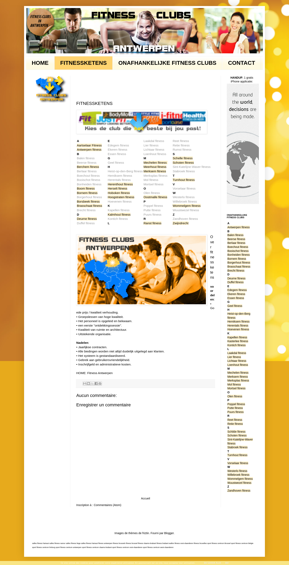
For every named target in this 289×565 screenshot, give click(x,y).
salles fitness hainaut (40, 543)
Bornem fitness (87, 193)
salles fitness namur (57, 543)
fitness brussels (119, 543)
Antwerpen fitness (89, 149)
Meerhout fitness (154, 166)
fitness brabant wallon (165, 543)
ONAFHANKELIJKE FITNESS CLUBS (167, 63)
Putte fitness (235, 408)
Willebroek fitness (238, 474)
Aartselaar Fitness (89, 145)
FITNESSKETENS (83, 63)
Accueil (145, 498)
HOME (40, 63)
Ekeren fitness (236, 294)
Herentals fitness (237, 325)
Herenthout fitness (120, 184)
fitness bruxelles (200, 543)
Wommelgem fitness (186, 205)
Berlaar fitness (236, 242)
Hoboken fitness (119, 193)
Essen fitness (235, 298)
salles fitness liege (73, 543)
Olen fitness (234, 396)
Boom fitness (86, 188)
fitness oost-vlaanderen (184, 543)
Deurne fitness (87, 218)
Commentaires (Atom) (107, 505)
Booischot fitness (238, 251)
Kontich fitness (236, 345)
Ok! (227, 563)
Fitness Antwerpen (100, 373)
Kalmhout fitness (119, 214)
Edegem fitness (237, 290)
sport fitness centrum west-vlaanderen (158, 547)
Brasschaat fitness (89, 205)
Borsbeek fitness (88, 201)
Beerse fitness (236, 239)
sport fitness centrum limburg (43, 547)
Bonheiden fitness (238, 254)
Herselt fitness (117, 188)
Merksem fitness (154, 171)
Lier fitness (234, 357)
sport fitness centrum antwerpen (68, 547)
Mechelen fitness (155, 162)
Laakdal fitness (236, 353)
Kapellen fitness (237, 337)
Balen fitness (235, 235)
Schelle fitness (182, 158)
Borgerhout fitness (238, 262)
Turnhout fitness (184, 180)
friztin (145, 533)
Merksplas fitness (238, 380)
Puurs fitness (235, 412)
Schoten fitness (183, 162)
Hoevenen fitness (238, 329)
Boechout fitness (237, 247)
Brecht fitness (235, 270)
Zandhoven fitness (238, 490)
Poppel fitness (236, 404)
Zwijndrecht (180, 223)
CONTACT (241, 63)
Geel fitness (234, 305)
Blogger (169, 533)
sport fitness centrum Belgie (242, 543)
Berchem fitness (88, 166)
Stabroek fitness (237, 447)
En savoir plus (212, 563)
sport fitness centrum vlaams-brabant (97, 547)
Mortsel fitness (236, 388)
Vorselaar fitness (237, 463)
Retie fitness (235, 423)
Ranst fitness (152, 223)
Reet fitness (234, 419)
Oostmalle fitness (155, 197)
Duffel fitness (235, 282)
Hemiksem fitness (238, 321)
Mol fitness (234, 384)
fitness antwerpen (105, 543)
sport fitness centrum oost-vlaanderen (127, 547)
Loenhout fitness (237, 364)
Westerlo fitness (237, 471)
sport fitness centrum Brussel (219, 543)
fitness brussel (131, 543)
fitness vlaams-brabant (147, 543)
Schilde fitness (236, 431)
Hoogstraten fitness (121, 197)
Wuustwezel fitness (239, 482)
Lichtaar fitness (236, 360)
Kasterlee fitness (237, 341)
